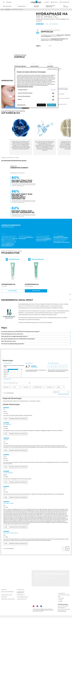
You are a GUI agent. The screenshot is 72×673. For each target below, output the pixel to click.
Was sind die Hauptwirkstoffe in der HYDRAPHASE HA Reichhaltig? (18, 339)
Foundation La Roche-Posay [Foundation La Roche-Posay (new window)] (8, 591)
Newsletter (4, 589)
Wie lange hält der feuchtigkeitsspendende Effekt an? (14, 336)
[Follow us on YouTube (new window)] (33, 599)
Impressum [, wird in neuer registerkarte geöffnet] (31, 86)
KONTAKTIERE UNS (21, 587)
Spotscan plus (20, 582)
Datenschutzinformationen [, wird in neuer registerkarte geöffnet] (22, 86)
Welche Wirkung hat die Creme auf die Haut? (12, 334)
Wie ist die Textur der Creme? (8, 341)
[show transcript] (36, 160)
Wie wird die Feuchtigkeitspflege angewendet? (12, 343)
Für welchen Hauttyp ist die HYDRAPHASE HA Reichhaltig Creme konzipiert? (20, 331)
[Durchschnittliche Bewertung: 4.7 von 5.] (41, 24)
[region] (36, 87)
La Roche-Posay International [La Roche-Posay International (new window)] (20, 585)
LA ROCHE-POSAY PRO (21, 591)
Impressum (4, 582)
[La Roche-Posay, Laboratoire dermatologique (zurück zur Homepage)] (36, 2)
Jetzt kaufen (13, 290)
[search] (3, 2)
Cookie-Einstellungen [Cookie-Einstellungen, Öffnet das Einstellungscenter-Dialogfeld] (21, 104)
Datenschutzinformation (7, 584)
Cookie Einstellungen (6, 587)
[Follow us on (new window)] (37, 599)
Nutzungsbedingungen (22, 589)
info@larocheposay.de (62, 603)
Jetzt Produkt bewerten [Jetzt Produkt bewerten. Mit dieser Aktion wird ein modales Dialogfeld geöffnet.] (53, 23)
